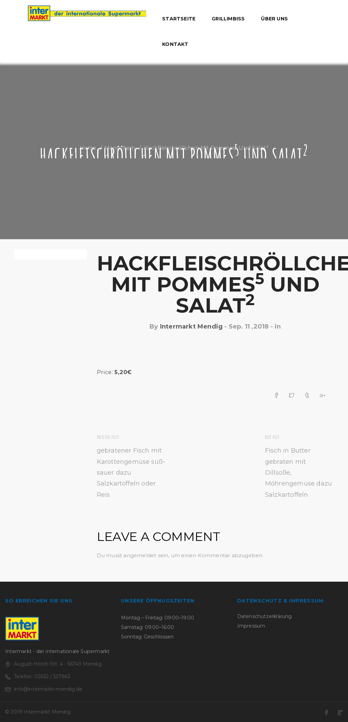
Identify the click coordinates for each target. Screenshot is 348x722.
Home (88, 148)
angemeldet (139, 555)
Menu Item (120, 148)
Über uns (274, 19)
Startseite (178, 19)
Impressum (251, 626)
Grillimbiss (228, 19)
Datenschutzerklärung (264, 616)
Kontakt (175, 44)
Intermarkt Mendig (191, 326)
